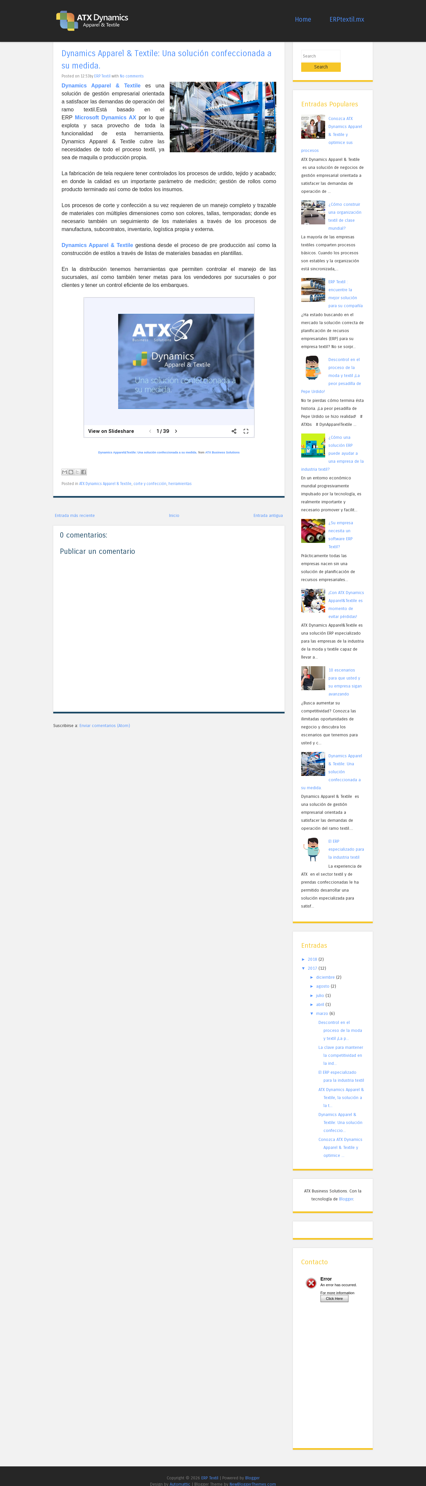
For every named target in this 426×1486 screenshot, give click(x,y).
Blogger (346, 1188)
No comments (132, 76)
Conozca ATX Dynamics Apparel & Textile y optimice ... (340, 1137)
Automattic (180, 1474)
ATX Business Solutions (222, 452)
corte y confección (149, 483)
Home (303, 19)
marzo (322, 1003)
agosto (322, 976)
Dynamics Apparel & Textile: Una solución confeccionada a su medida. (331, 761)
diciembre (325, 967)
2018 (312, 949)
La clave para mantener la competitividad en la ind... (341, 1045)
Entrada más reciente (75, 515)
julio (320, 985)
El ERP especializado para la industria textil (346, 839)
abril (320, 994)
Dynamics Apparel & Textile (97, 245)
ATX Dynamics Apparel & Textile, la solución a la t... (341, 1087)
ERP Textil (102, 76)
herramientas (180, 483)
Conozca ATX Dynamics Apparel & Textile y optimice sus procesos (331, 124)
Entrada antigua (268, 515)
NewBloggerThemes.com (253, 1474)
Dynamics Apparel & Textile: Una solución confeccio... (340, 1112)
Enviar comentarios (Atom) (105, 725)
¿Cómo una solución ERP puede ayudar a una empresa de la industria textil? (332, 443)
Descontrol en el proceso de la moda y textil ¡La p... (340, 1020)
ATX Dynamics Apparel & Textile (105, 483)
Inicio (174, 515)
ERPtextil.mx (346, 19)
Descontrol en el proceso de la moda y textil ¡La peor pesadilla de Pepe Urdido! (331, 365)
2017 (312, 958)
